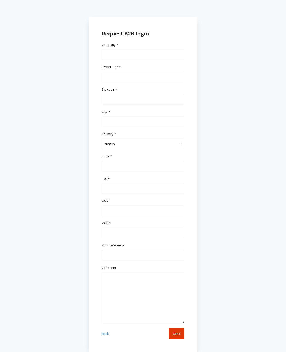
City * (106, 111)
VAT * (106, 223)
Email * (107, 156)
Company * (110, 44)
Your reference (113, 245)
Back (105, 333)
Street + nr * (111, 67)
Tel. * (106, 178)
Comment (109, 267)
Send (176, 333)
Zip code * (109, 89)
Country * (109, 134)
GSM (105, 200)
